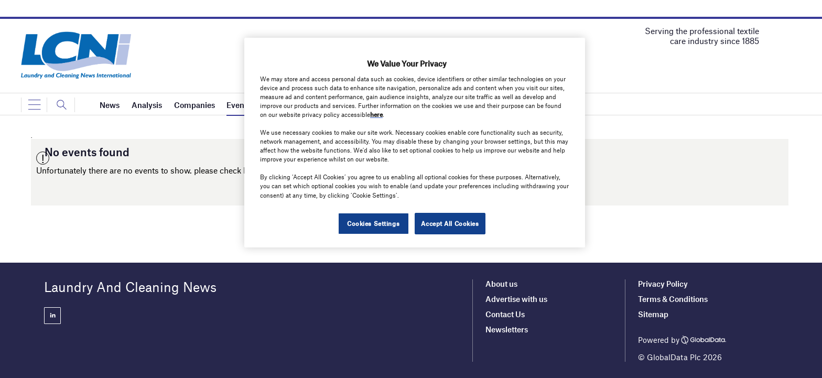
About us (501, 283)
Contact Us (505, 314)
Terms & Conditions (673, 299)
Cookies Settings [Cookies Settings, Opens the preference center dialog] (373, 223)
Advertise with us (516, 299)
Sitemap (653, 314)
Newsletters (506, 329)
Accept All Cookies (450, 223)
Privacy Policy (663, 283)
